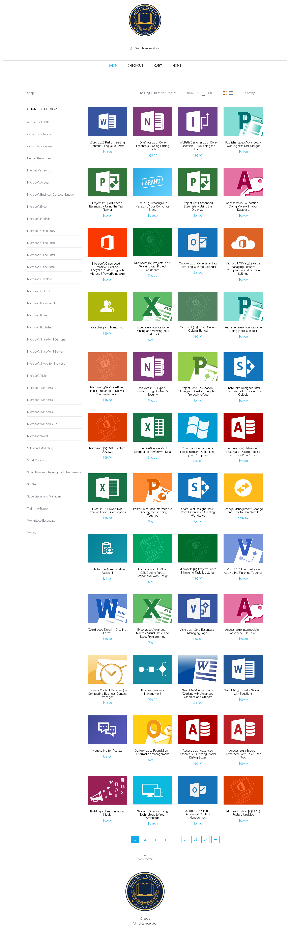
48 (203, 93)
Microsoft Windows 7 (41, 399)
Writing (31, 532)
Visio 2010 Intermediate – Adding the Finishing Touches (243, 571)
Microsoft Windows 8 (41, 412)
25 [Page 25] (185, 839)
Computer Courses (39, 146)
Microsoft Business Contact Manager (51, 194)
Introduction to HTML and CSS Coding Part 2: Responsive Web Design (152, 573)
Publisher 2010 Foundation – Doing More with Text (243, 329)
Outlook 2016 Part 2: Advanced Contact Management (198, 814)
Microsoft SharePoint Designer (46, 339)
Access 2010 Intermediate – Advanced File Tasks (243, 631)
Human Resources (39, 158)
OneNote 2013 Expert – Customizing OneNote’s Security (152, 391)
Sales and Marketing (40, 448)
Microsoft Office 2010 (41, 243)
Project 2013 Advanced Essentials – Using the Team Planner (107, 206)
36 (197, 93)
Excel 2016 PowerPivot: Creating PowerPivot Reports (107, 510)
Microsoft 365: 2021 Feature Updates (107, 450)
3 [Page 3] (155, 839)
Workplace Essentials (41, 520)
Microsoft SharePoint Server (45, 351)
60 (210, 93)
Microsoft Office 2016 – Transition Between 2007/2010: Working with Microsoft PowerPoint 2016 (107, 268)
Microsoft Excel (37, 206)
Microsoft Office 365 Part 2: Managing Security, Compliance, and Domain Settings (243, 268)
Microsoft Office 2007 (41, 230)
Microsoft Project (38, 315)
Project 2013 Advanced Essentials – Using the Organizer (198, 206)
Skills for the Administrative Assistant (107, 571)
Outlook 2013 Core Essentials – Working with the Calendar (198, 265)
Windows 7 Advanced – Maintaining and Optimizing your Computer (197, 452)
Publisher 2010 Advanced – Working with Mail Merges (243, 144)
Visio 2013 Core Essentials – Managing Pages (198, 631)
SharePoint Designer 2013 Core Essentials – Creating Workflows (198, 512)
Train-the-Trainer (38, 508)
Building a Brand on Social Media (107, 813)
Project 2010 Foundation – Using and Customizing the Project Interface (197, 391)
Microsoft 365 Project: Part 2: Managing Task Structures (197, 571)
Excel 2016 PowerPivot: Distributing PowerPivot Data (152, 450)
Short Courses (36, 460)
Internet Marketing (38, 170)
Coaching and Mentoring (107, 327)
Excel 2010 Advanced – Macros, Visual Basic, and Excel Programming (152, 633)
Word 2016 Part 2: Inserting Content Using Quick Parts (107, 144)
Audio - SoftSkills (38, 122)
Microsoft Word (37, 436)
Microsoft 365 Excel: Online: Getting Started (198, 329)
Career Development (40, 134)
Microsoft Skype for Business (46, 363)
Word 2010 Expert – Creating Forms (107, 631)
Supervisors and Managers (44, 496)
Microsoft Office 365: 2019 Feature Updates (243, 813)
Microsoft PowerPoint (41, 303)
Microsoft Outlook (39, 291)
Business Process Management (152, 692)
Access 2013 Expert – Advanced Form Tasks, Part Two (243, 754)
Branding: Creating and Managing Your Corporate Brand (152, 206)
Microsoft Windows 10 (42, 387)
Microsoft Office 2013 (41, 255)
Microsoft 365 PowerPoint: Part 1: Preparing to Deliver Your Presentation (107, 391)
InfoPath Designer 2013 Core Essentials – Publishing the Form (197, 146)
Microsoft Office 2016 (41, 267)
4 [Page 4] (165, 839)
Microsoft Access (38, 182)
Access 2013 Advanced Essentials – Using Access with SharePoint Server (243, 452)
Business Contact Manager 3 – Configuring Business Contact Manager (107, 694)
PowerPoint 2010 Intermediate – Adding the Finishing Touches (152, 512)
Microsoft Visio (37, 375)
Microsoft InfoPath (39, 218)
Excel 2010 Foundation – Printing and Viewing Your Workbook (152, 331)
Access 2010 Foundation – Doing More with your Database (243, 206)
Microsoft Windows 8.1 (42, 424)
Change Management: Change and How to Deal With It (243, 510)
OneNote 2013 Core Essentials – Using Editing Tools (152, 146)
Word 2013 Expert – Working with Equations (243, 692)
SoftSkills (33, 484)
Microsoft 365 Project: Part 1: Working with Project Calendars (152, 266)
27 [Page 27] (205, 839)
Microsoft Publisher (39, 327)
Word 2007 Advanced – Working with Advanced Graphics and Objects (197, 694)
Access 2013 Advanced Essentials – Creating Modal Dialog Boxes (198, 754)
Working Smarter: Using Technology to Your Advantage (152, 815)
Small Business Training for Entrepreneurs (54, 472)
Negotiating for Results (107, 750)
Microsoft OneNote (39, 279)
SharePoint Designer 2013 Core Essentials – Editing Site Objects (243, 391)
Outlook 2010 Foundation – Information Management (152, 752)
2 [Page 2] (145, 839)
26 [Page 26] (195, 839)
